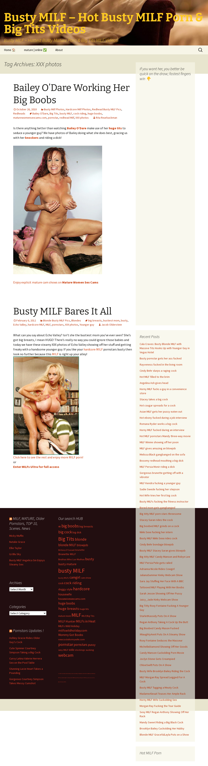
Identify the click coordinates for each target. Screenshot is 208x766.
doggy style (65, 589)
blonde (81, 539)
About (59, 50)
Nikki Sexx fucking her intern (156, 532)
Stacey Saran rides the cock (156, 520)
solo (71, 650)
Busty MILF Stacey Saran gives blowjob (162, 550)
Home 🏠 (10, 50)
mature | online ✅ (35, 50)
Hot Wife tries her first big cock (158, 495)
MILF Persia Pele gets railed (156, 563)
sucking (90, 649)
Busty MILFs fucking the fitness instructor (164, 501)
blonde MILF (67, 545)
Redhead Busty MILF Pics (106, 109)
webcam (65, 655)
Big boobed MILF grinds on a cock (159, 526)
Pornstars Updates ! (28, 630)
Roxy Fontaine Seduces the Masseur (161, 640)
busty (124, 320)
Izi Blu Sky (15, 554)
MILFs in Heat (85, 621)
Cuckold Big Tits (76, 673)
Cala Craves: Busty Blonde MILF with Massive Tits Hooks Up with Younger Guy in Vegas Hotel (165, 348)
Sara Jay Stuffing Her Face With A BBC (162, 581)
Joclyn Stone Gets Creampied (157, 659)
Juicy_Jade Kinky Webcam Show (159, 599)
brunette (80, 549)
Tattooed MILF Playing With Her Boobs (162, 587)
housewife (65, 594)
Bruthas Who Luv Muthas (71, 559)
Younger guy (87, 324)
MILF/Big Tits (88, 615)
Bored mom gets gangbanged (157, 507)
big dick (76, 532)
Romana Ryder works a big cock (158, 424)
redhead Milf (66, 117)
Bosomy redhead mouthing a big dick (162, 460)
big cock (65, 532)
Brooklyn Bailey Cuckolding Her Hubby (162, 728)
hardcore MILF (36, 324)
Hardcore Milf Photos (78, 109)
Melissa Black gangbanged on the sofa (162, 454)
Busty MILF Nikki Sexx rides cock (158, 538)
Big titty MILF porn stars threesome (160, 514)
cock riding (79, 113)
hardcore (81, 588)
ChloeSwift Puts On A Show (155, 665)
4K (59, 526)
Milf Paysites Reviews (76, 677)
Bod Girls (86, 673)
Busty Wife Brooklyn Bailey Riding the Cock (165, 671)
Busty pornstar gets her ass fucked (161, 358)
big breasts (95, 320)
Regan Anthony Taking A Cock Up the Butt (164, 622)
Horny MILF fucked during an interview (162, 430)
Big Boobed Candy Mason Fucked (159, 628)
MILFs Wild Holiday (69, 626)
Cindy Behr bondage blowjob (157, 544)
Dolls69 (71, 677)
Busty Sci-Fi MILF (83, 677)
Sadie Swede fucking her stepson (160, 489)
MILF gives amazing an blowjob (158, 448)
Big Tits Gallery (67, 677)
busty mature (67, 564)
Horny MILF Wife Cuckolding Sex (158, 700)
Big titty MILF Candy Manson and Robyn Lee (165, 556)
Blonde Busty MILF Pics (56, 320)
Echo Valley (19, 324)
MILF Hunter (66, 621)
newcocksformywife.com (71, 639)
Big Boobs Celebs (82, 673)
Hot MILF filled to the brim (155, 377)
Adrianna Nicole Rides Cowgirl (157, 569)
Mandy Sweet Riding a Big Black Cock (161, 722)
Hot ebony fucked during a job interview (163, 417)
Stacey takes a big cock (154, 399)
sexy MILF (63, 649)
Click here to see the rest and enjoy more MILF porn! (48, 457)
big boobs (70, 526)
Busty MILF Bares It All (62, 311)
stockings (80, 649)
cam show (86, 577)
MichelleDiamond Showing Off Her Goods (164, 646)
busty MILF (66, 113)
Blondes (76, 320)
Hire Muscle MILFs (63, 681)
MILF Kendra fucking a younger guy (160, 483)
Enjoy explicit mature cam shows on (55, 282)
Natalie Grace (17, 542)
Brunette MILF (67, 554)
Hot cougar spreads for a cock (158, 405)
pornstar (53, 117)
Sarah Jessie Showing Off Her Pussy (161, 593)
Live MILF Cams (60, 673)
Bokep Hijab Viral (66, 673)
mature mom (64, 615)
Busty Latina (71, 673)
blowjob (82, 545)
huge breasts (68, 608)
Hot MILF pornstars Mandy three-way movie (165, 436)
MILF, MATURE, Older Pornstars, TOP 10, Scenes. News (26, 523)
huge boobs (95, 113)
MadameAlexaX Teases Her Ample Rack (163, 693)
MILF (48, 324)
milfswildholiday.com (72, 630)
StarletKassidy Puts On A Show (158, 616)
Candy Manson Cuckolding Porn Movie (162, 653)
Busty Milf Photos (54, 109)
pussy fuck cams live (89, 677)
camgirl (75, 577)
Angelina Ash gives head (154, 383)
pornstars (58, 324)
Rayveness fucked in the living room (161, 364)
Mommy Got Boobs (70, 635)
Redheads (19, 113)
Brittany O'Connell (66, 550)
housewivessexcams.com (71, 599)
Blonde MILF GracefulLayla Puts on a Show (164, 734)
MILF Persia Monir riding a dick (157, 466)
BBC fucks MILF (90, 673)
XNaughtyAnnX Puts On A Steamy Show (162, 634)
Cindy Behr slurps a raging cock (158, 370)
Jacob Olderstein (111, 324)
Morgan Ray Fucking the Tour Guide (160, 706)
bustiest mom (111, 320)
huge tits (84, 608)
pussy (91, 645)
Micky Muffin (16, 535)
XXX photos (82, 117)
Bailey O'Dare (40, 113)
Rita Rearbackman (106, 117)
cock (60, 583)
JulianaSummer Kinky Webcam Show (161, 575)
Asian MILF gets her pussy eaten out (161, 411)
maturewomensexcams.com (30, 117)
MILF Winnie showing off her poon (159, 442)
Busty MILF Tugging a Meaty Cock (159, 687)
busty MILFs (63, 578)
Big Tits (54, 113)
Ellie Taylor (15, 548)
